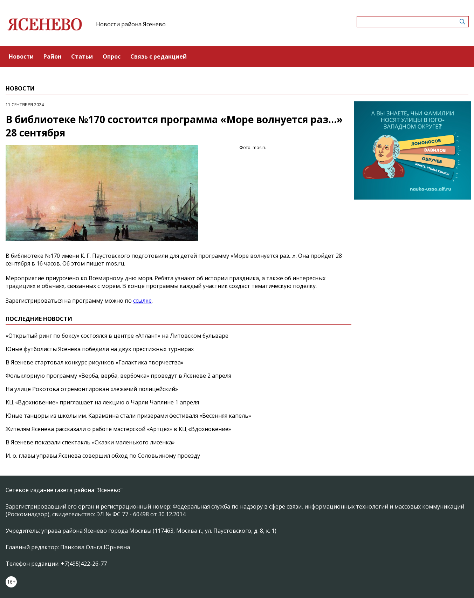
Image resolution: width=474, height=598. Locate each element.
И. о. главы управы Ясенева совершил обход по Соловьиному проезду (103, 455)
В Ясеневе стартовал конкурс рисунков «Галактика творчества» (95, 362)
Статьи (82, 56)
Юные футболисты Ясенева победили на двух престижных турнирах (100, 349)
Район (52, 56)
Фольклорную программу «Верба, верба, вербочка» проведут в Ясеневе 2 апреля (118, 375)
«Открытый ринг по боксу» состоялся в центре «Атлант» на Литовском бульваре (117, 336)
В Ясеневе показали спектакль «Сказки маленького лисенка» (90, 442)
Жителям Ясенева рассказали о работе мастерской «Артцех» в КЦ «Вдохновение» (118, 429)
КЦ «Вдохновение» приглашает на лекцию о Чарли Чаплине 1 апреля (102, 402)
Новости (21, 56)
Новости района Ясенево (131, 24)
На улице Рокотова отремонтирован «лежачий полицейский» (92, 389)
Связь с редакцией (158, 56)
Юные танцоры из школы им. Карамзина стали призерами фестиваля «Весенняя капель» (128, 415)
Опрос (112, 56)
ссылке (142, 300)
